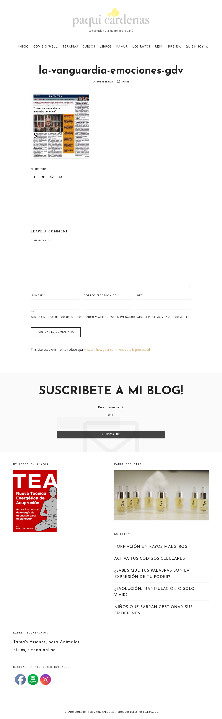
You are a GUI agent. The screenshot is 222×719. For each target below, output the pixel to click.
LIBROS (106, 46)
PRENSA (174, 46)
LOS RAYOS (141, 46)
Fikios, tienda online (34, 650)
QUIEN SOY (195, 46)
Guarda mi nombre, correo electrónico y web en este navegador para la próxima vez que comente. (110, 317)
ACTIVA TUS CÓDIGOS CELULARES (149, 559)
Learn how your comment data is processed (118, 349)
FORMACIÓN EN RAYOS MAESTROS (150, 547)
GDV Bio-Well (45, 46)
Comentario (41, 241)
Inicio (23, 46)
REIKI (159, 46)
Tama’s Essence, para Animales (46, 642)
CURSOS (89, 46)
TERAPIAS (70, 46)
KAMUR (122, 46)
